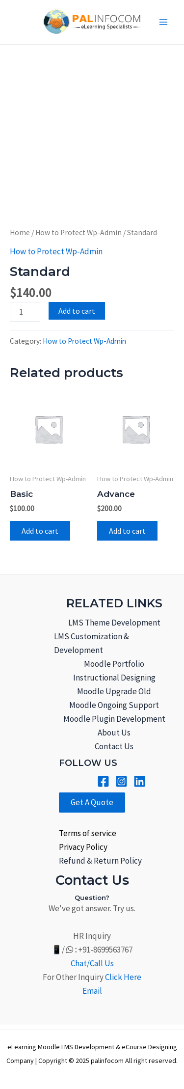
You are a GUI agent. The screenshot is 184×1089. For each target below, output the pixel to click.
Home (20, 232)
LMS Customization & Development (91, 643)
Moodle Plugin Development (114, 718)
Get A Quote (92, 802)
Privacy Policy (83, 847)
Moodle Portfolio (114, 663)
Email (92, 990)
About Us (114, 732)
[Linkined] (139, 781)
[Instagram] (121, 781)
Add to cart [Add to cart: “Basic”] (40, 531)
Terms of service (87, 833)
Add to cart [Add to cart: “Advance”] (127, 531)
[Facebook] (103, 781)
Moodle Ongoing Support (114, 705)
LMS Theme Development (114, 622)
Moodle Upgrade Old (114, 691)
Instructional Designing (114, 677)
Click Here (123, 977)
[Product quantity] (25, 312)
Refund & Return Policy (100, 860)
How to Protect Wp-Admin (78, 232)
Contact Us (114, 746)
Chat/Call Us (92, 963)
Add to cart (76, 311)
